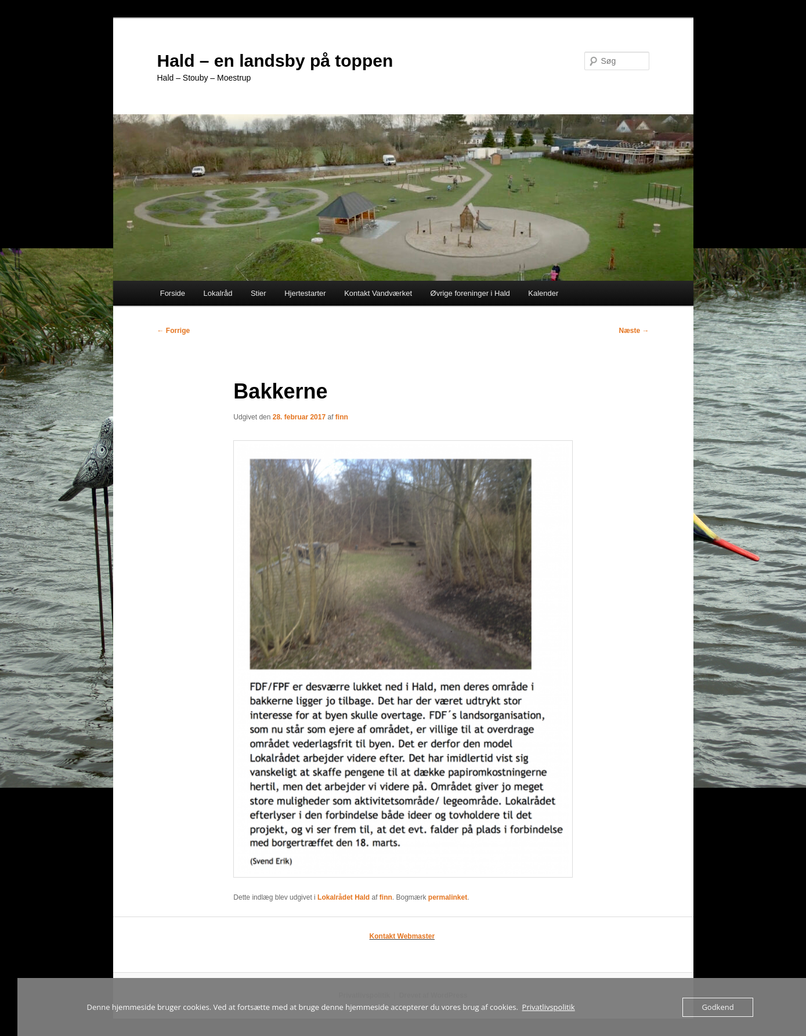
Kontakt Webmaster (402, 936)
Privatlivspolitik (548, 1007)
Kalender (543, 293)
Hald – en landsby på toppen (275, 60)
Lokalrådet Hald (343, 897)
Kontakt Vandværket (378, 293)
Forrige (173, 331)
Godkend (717, 1007)
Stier (258, 293)
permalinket (447, 897)
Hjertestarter (305, 293)
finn (341, 417)
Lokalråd (218, 293)
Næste (634, 331)
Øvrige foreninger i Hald (470, 293)
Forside (172, 293)
